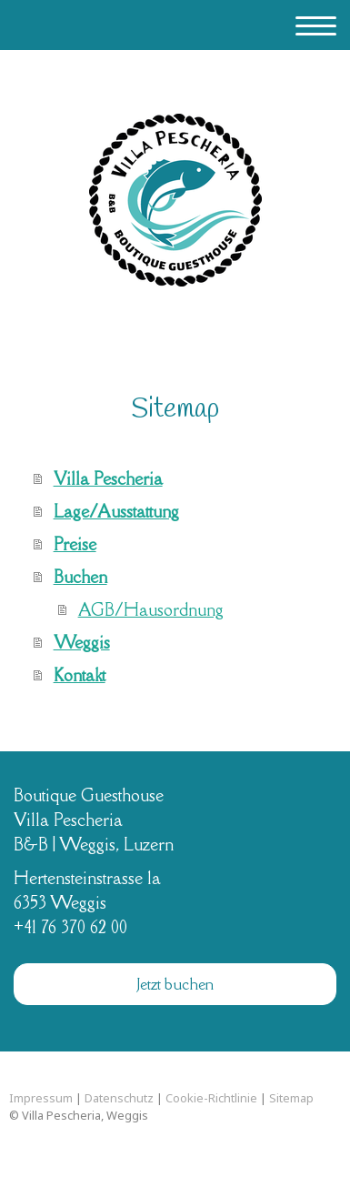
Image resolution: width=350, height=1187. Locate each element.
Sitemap (291, 1098)
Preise (75, 544)
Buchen (80, 577)
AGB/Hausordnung (151, 609)
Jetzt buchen (175, 984)
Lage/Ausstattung (116, 511)
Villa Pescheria (108, 478)
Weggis (82, 642)
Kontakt (79, 675)
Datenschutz (119, 1098)
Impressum (41, 1098)
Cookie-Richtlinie (211, 1098)
